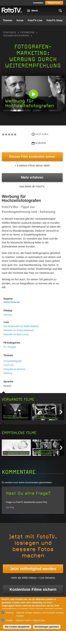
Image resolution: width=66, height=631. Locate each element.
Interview (8, 315)
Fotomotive (27, 32)
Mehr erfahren (32, 177)
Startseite (9, 32)
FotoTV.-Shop (54, 20)
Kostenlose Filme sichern (33, 589)
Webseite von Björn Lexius (16, 334)
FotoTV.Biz (9, 365)
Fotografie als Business (15, 369)
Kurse (20, 20)
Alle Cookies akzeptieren (17, 627)
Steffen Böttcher (12, 302)
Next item (61, 412)
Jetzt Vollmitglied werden (33, 569)
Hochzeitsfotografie (16, 35)
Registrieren (54, 3)
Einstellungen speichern (47, 627)
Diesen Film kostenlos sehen (32, 156)
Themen (7, 20)
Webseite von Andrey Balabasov (19, 330)
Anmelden (38, 3)
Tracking (9, 612)
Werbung (8, 373)
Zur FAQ (10, 507)
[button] (33, 94)
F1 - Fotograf (10, 347)
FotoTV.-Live (35, 20)
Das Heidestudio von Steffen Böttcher (21, 326)
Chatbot (9, 620)
